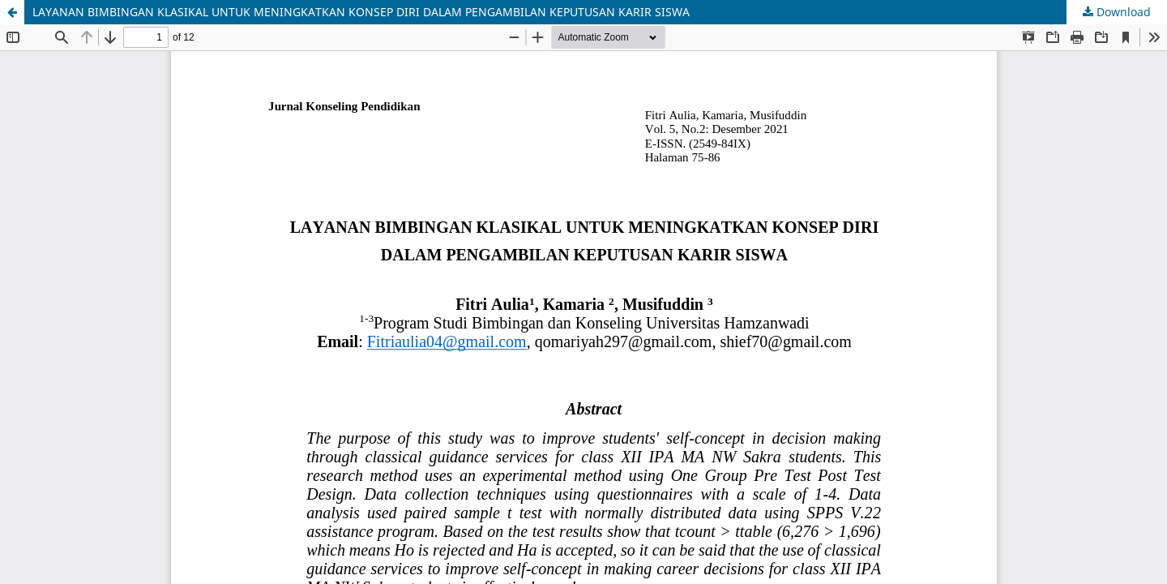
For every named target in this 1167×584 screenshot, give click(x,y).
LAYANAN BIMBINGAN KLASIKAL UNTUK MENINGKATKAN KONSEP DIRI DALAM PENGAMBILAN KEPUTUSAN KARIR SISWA (361, 11)
